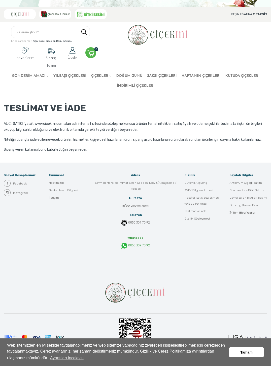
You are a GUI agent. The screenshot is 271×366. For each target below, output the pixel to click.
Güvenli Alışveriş (195, 183)
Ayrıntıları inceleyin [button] (67, 358)
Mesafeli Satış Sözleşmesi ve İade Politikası (201, 201)
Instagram (16, 192)
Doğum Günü (64, 41)
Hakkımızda (57, 183)
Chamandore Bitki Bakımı (247, 190)
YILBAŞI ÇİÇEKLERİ (69, 76)
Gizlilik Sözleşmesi (197, 219)
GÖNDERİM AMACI (28, 76)
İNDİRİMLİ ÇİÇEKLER (135, 86)
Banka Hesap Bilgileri (63, 190)
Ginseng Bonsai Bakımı (245, 205)
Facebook (15, 183)
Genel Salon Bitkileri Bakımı (248, 198)
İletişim (54, 198)
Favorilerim (25, 53)
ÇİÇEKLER (99, 76)
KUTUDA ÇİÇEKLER (241, 76)
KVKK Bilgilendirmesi (198, 190)
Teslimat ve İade (195, 211)
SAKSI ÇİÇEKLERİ (161, 76)
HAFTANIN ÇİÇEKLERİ (200, 76)
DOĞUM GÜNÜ (129, 76)
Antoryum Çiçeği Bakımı (246, 183)
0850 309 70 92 (139, 222)
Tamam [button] (246, 352)
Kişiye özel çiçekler (44, 41)
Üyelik (72, 53)
